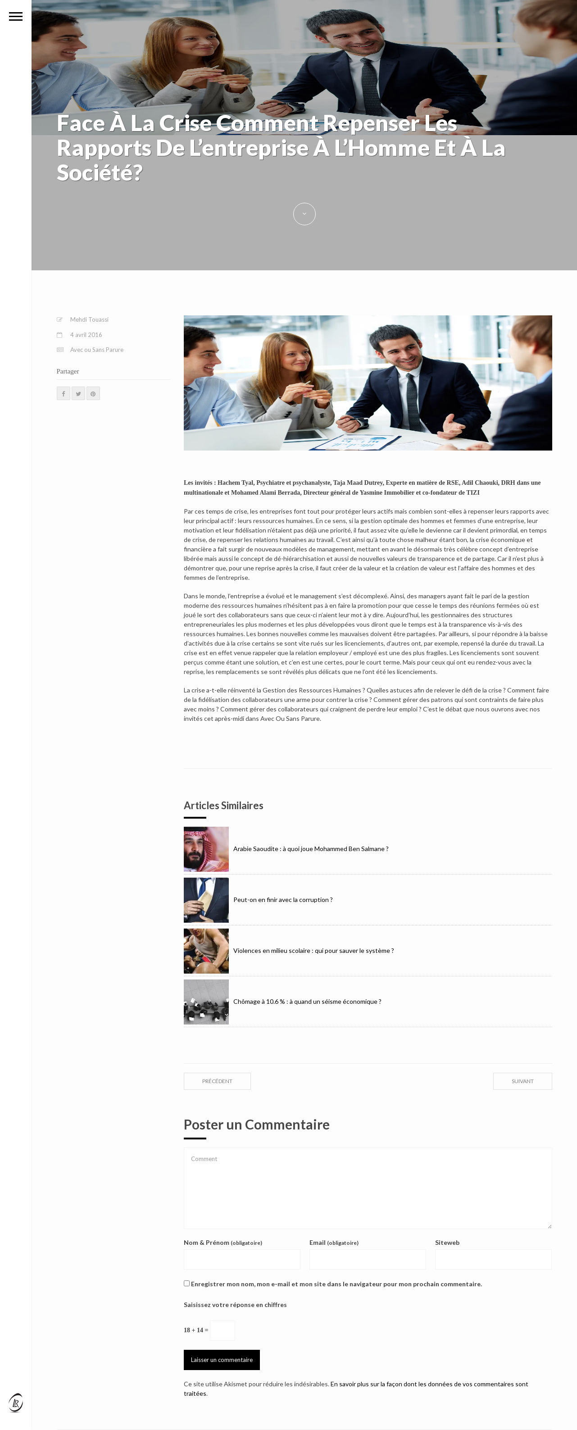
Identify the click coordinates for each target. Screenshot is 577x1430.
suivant (523, 1081)
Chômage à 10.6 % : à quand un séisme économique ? (283, 1001)
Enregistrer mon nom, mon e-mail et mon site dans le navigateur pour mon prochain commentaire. (336, 1284)
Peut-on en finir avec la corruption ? (258, 899)
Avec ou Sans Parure (96, 349)
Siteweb (447, 1242)
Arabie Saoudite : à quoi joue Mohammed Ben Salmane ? (286, 848)
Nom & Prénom (223, 1242)
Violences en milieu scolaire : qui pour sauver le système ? (289, 950)
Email (334, 1242)
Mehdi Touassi (89, 319)
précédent (217, 1081)
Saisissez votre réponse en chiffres (235, 1304)
